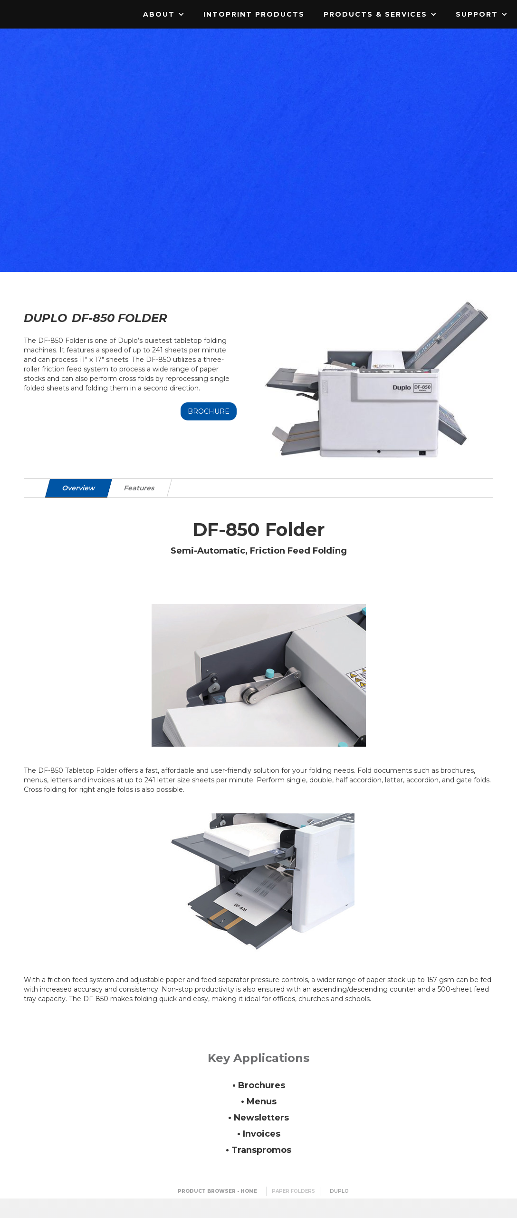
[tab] (78, 488)
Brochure (209, 411)
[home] (59, 7)
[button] (164, 14)
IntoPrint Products (254, 14)
